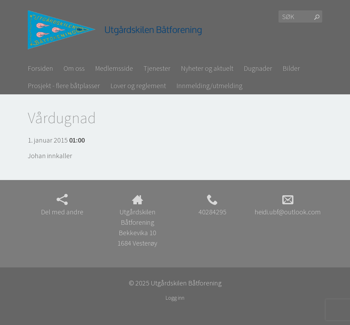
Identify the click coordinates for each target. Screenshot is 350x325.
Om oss (74, 68)
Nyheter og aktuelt (207, 68)
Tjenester (156, 68)
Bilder (291, 68)
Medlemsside (114, 68)
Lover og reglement (138, 85)
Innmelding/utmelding (209, 85)
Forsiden (40, 68)
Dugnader (258, 68)
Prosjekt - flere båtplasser (64, 85)
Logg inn (175, 297)
